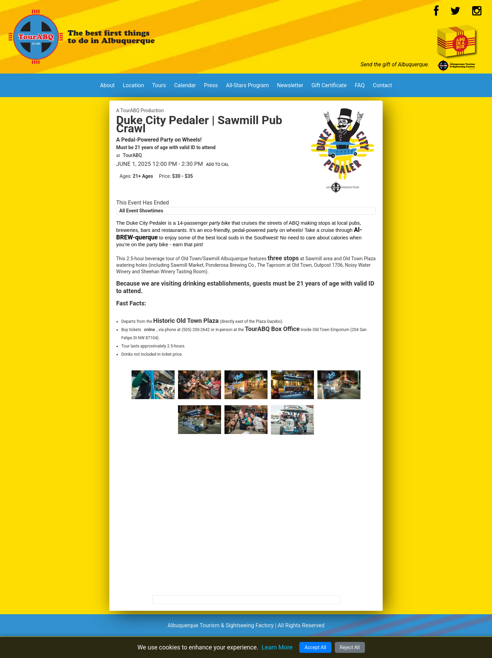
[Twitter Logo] (455, 13)
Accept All (315, 647)
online (149, 329)
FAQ (360, 85)
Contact (382, 85)
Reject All (350, 647)
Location (133, 85)
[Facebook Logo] (436, 13)
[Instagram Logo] (476, 13)
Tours (159, 85)
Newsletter (290, 85)
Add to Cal (217, 164)
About (107, 85)
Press (211, 85)
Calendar (185, 85)
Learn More (276, 647)
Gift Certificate (328, 85)
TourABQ (132, 155)
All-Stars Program (247, 85)
